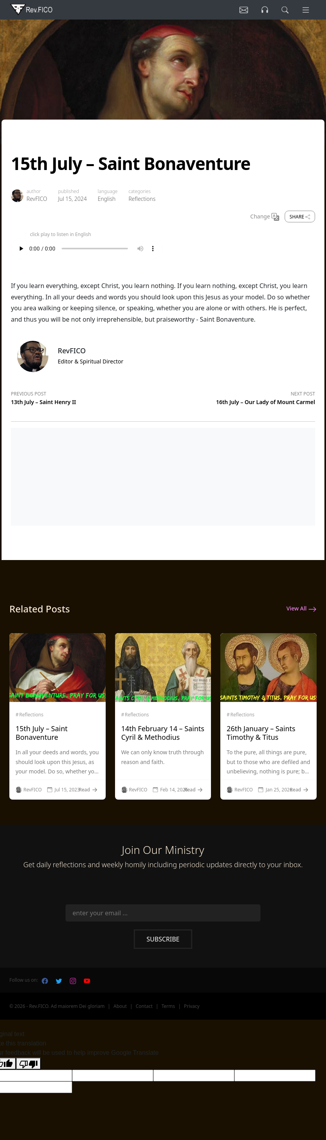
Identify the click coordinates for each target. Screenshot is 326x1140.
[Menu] (306, 10)
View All (302, 609)
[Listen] (243, 10)
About (120, 1006)
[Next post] (239, 397)
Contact (144, 1006)
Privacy (192, 1006)
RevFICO (37, 198)
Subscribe (163, 939)
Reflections (141, 198)
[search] (285, 10)
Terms (168, 1006)
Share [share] (300, 216)
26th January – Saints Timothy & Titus (261, 733)
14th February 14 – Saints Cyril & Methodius (162, 733)
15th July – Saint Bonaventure (41, 733)
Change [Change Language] (264, 217)
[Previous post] (87, 397)
